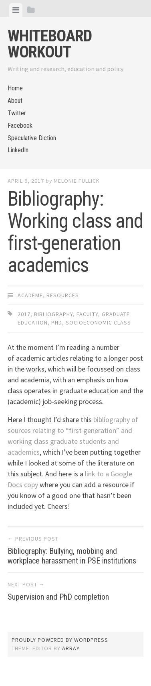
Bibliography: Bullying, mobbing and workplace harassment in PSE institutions (72, 556)
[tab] (15, 10)
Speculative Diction (32, 138)
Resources (62, 295)
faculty (87, 314)
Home (15, 88)
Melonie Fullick (77, 180)
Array (71, 648)
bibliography (53, 314)
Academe (30, 295)
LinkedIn (18, 150)
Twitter (17, 113)
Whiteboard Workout (50, 44)
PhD (56, 322)
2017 (24, 314)
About (15, 100)
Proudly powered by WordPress (60, 639)
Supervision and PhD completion (58, 597)
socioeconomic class (98, 322)
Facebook (20, 125)
